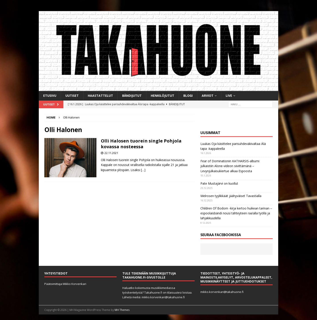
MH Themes (122, 310)
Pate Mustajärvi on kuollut (219, 183)
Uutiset (72, 95)
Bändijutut (132, 95)
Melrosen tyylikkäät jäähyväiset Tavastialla (230, 196)
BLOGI (188, 95)
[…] (143, 170)
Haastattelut (100, 95)
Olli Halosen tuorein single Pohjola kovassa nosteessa (141, 144)
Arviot (207, 95)
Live (229, 95)
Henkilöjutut (162, 95)
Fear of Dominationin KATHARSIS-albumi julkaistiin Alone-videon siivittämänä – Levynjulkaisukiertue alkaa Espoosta (229, 166)
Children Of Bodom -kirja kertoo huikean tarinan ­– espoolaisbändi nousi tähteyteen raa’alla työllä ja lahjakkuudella (236, 213)
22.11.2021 (111, 153)
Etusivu (49, 95)
